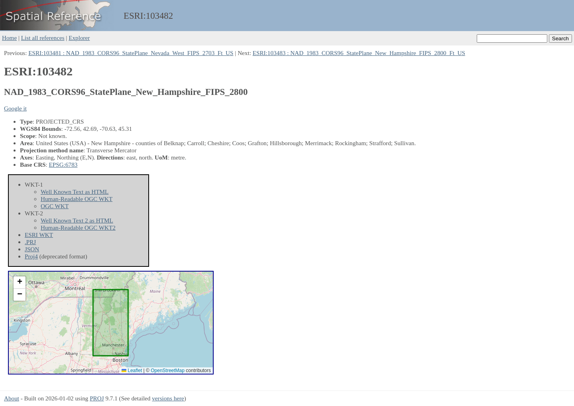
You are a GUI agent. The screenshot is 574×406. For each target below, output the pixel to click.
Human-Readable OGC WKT (76, 198)
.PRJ (30, 241)
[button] (20, 282)
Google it (15, 108)
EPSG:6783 (63, 164)
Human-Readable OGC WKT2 (78, 227)
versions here (168, 398)
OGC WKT (55, 206)
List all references (43, 37)
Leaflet (132, 370)
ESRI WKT (39, 234)
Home (9, 37)
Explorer (79, 37)
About (11, 398)
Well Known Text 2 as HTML (77, 220)
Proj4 (31, 256)
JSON (32, 249)
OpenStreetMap (168, 370)
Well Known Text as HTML (74, 191)
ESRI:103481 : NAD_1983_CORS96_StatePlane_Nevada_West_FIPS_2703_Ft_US (130, 52)
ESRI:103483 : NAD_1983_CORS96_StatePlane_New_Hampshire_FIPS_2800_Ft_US (359, 52)
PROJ (97, 398)
